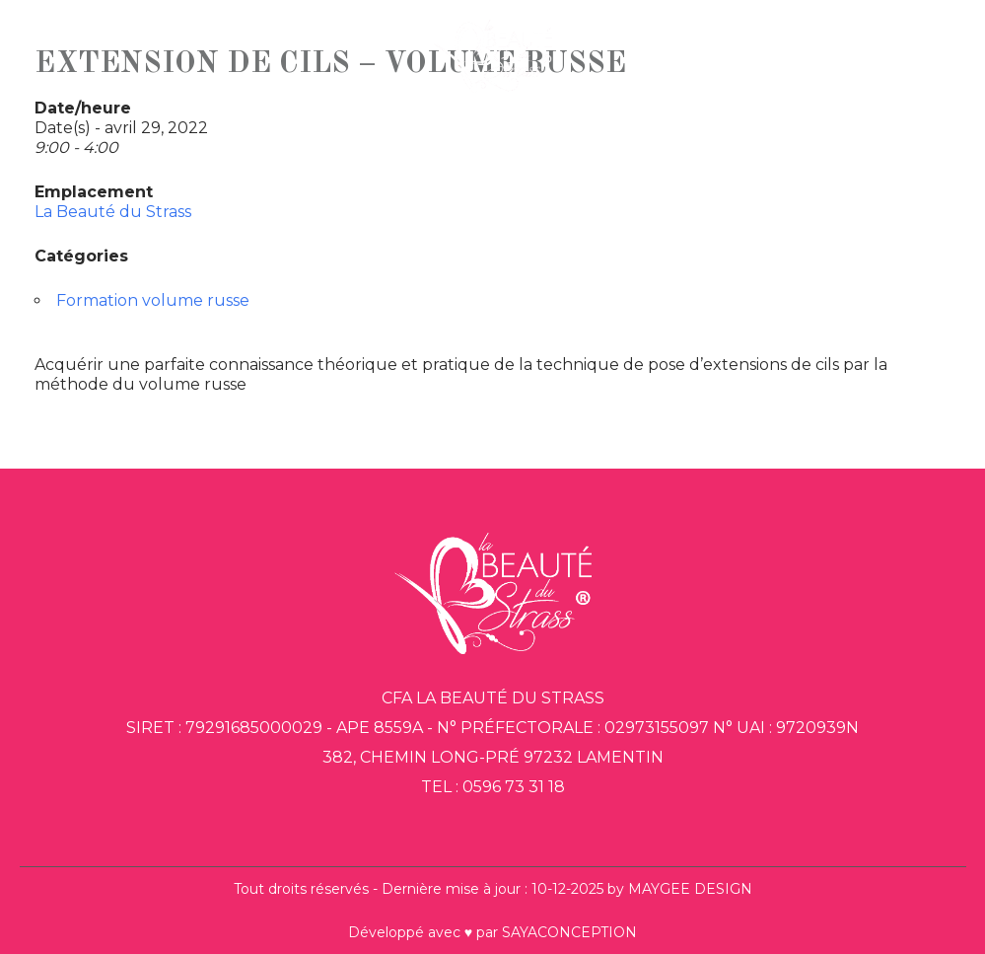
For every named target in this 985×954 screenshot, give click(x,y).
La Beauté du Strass (113, 211)
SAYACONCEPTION (569, 932)
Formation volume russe (152, 300)
